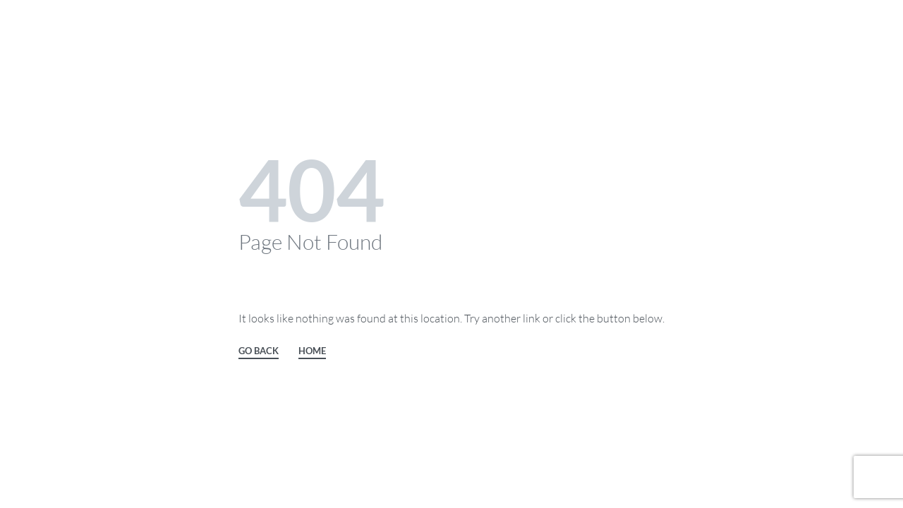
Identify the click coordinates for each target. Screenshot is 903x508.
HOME (312, 351)
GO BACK (258, 351)
